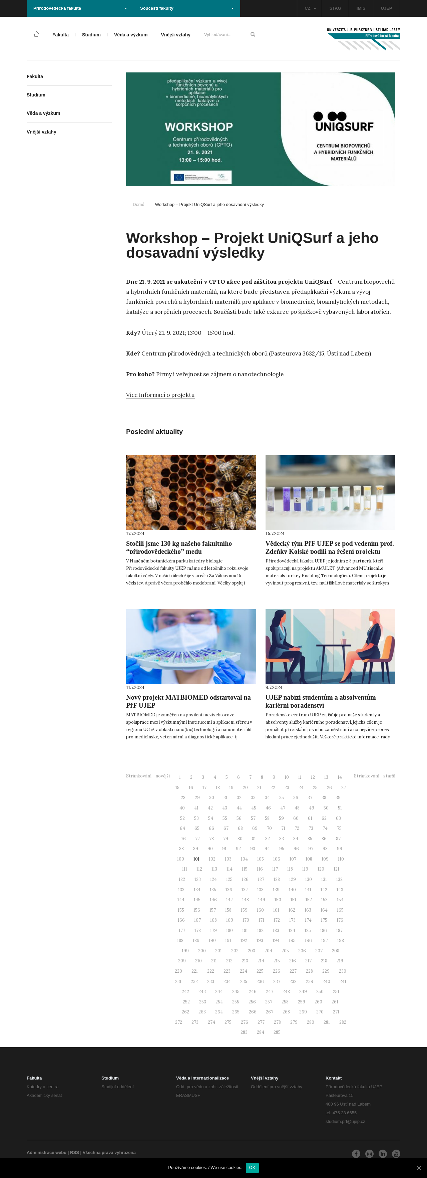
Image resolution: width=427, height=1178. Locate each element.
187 (339, 930)
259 (301, 1002)
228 (309, 971)
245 (236, 991)
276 (244, 1022)
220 (178, 971)
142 (324, 890)
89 (195, 849)
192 (244, 940)
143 (340, 890)
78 (211, 839)
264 (219, 1012)
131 (324, 879)
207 (319, 951)
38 (324, 797)
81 (254, 839)
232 (194, 981)
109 (325, 859)
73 (311, 828)
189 (196, 940)
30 (211, 797)
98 (325, 849)
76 (183, 839)
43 (224, 808)
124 (213, 879)
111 (184, 869)
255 (235, 1002)
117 (275, 869)
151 (293, 900)
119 (305, 869)
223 (227, 971)
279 (294, 1022)
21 (259, 787)
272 (178, 1022)
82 (267, 839)
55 (225, 818)
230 (342, 971)
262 (185, 1012)
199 (185, 951)
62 (324, 818)
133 (181, 890)
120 (321, 869)
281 (327, 1022)
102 (212, 859)
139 (276, 890)
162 (292, 910)
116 (260, 869)
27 (343, 787)
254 (219, 1002)
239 (309, 981)
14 (340, 777)
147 (229, 900)
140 (292, 890)
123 (197, 879)
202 (235, 951)
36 (295, 797)
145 (197, 900)
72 (297, 828)
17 (204, 787)
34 (267, 797)
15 (177, 787)
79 (225, 839)
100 (180, 859)
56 (239, 818)
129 (292, 879)
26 (329, 787)
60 (296, 818)
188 (180, 940)
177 (182, 930)
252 (186, 1002)
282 (342, 1022)
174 (308, 920)
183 (276, 930)
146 (213, 900)
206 (302, 951)
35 (281, 797)
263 (202, 1012)
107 (293, 859)
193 (260, 940)
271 (336, 1012)
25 (315, 787)
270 (320, 1012)
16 (191, 787)
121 (336, 869)
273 (194, 1022)
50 (326, 808)
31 (226, 797)
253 (202, 1002)
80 (240, 839)
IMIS (361, 8)
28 (183, 797)
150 (278, 900)
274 (211, 1022)
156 (196, 910)
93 (252, 849)
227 (293, 971)
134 (197, 890)
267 (269, 1012)
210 (198, 961)
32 (239, 797)
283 (244, 1032)
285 (277, 1032)
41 (196, 808)
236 (260, 981)
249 (303, 991)
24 (301, 787)
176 (340, 920)
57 (253, 818)
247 (269, 991)
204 (268, 951)
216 (292, 961)
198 (340, 940)
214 (261, 961)
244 (219, 991)
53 (196, 818)
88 (181, 849)
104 (244, 859)
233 (210, 981)
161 (276, 910)
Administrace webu (46, 1152)
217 (308, 961)
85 (310, 839)
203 (251, 951)
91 (224, 849)
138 (260, 890)
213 (245, 961)
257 (268, 1002)
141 (308, 890)
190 (212, 940)
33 (253, 797)
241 (343, 981)
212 (229, 961)
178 (197, 930)
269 (303, 1012)
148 (245, 900)
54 (210, 818)
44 (239, 808)
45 (253, 808)
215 (277, 961)
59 (281, 818)
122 (182, 879)
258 (285, 1002)
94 (267, 849)
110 (341, 859)
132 (339, 879)
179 (213, 930)
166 (181, 920)
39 (338, 797)
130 (308, 879)
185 (308, 930)
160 (260, 910)
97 (310, 849)
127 (261, 879)
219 (340, 961)
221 (194, 971)
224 (243, 971)
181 (245, 930)
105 (260, 859)
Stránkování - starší (374, 776)
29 (197, 797)
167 (197, 920)
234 (227, 981)
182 (260, 930)
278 (277, 1022)
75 (339, 828)
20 (245, 787)
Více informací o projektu (160, 395)
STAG (335, 8)
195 (292, 940)
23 (287, 787)
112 (199, 869)
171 (261, 920)
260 (318, 1002)
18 (218, 787)
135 (213, 890)
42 (210, 808)
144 (180, 900)
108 (309, 859)
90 (210, 849)
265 (236, 1012)
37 (310, 797)
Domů (138, 204)
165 (340, 910)
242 (185, 991)
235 (243, 981)
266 (253, 1012)
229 (326, 971)
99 (339, 849)
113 (214, 869)
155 (181, 910)
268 (286, 1012)
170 (246, 920)
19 (231, 787)
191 (228, 940)
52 (182, 818)
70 (269, 828)
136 (229, 890)
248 (286, 991)
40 (182, 808)
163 (308, 910)
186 (323, 930)
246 (253, 991)
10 (287, 777)
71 (283, 828)
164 (324, 910)
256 (252, 1002)
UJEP (386, 8)
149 (261, 900)
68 (240, 828)
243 (202, 991)
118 (290, 869)
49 (311, 808)
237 (276, 981)
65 (196, 828)
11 (300, 777)
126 (245, 879)
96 (296, 849)
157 (212, 910)
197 (324, 940)
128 (277, 879)
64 (182, 828)
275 (228, 1022)
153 (324, 900)
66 (211, 828)
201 (218, 951)
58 (267, 818)
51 (340, 808)
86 (324, 839)
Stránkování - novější (148, 776)
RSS (74, 1152)
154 (340, 900)
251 (336, 991)
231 (178, 981)
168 (213, 920)
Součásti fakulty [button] (187, 8)
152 (309, 900)
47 (282, 808)
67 (226, 828)
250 (320, 991)
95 (281, 849)
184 (292, 930)
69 (255, 828)
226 (276, 971)
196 (308, 940)
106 (276, 859)
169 (229, 920)
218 (324, 961)
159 (244, 910)
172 (277, 920)
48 (297, 808)
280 (310, 1022)
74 (325, 828)
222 (210, 971)
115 (245, 869)
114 (230, 869)
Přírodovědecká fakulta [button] (80, 8)
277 (261, 1022)
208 (335, 951)
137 (245, 890)
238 (293, 981)
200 (202, 951)
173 (292, 920)
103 (228, 859)
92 (238, 849)
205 (285, 951)
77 (197, 839)
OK (252, 1167)
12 (313, 777)
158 (228, 910)
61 (310, 818)
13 (326, 777)
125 (229, 879)
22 (273, 787)
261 (335, 1002)
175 (324, 920)
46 (268, 808)
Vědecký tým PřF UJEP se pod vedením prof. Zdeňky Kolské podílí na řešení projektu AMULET (330, 551)
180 (229, 930)
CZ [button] (310, 8)
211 (214, 961)
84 (295, 839)
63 (338, 818)
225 (260, 971)
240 (326, 981)
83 (281, 839)
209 (182, 961)
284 (260, 1032)
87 (338, 839)
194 (276, 940)
